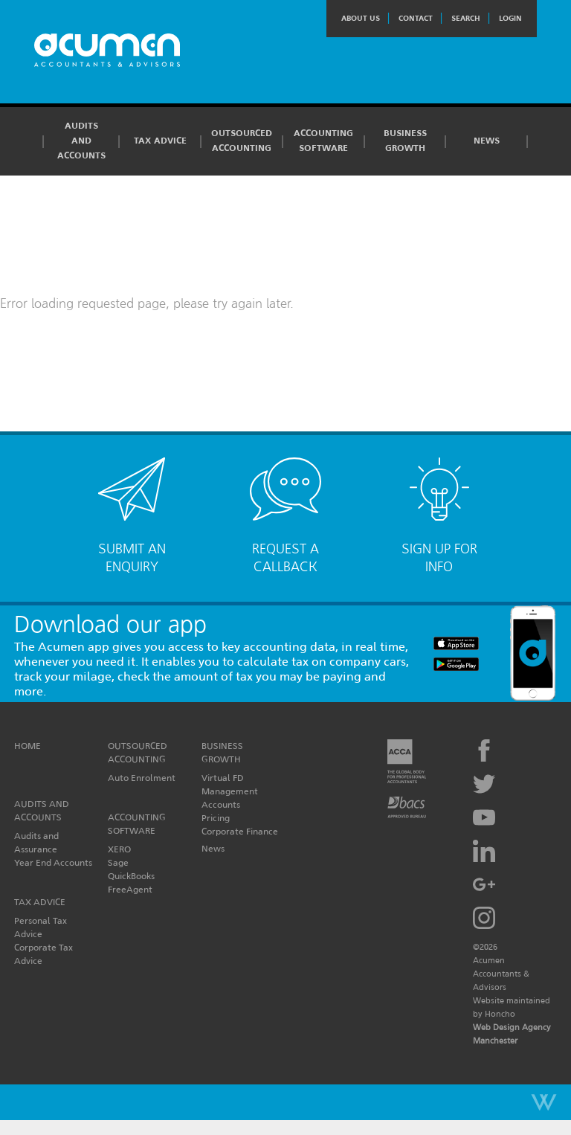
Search (465, 18)
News (487, 141)
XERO (119, 849)
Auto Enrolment (141, 777)
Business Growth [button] (405, 140)
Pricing (215, 817)
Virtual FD (222, 777)
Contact (416, 18)
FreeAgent (130, 889)
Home (27, 745)
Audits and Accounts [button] (81, 140)
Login (510, 18)
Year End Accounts (53, 862)
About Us (360, 18)
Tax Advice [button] (160, 141)
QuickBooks (131, 875)
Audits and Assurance (36, 842)
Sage (118, 862)
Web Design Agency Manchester (512, 1034)
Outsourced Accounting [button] (241, 140)
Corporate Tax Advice (43, 954)
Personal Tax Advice (40, 927)
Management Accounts (229, 797)
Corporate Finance (239, 831)
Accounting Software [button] (323, 140)
